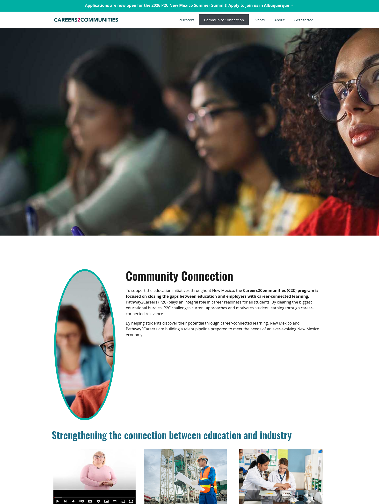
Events (259, 19)
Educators (185, 19)
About (279, 19)
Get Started (303, 19)
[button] (245, 19)
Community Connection (224, 19)
